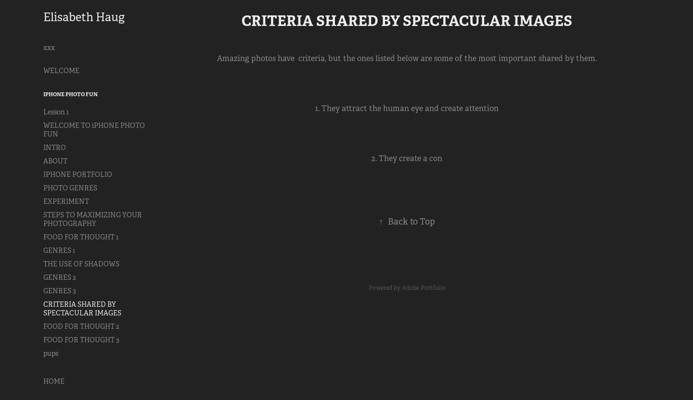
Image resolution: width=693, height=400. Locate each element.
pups (50, 353)
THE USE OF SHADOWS (81, 264)
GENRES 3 (59, 291)
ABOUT (55, 161)
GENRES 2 (59, 277)
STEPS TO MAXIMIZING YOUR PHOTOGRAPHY (92, 219)
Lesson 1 (56, 112)
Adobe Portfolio (424, 288)
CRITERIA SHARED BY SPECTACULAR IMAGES (82, 308)
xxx (49, 47)
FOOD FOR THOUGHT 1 (80, 237)
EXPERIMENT (66, 201)
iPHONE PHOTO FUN (70, 94)
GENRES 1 (59, 250)
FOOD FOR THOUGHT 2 (81, 326)
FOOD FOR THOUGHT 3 (81, 340)
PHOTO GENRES (70, 188)
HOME (53, 381)
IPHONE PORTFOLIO (77, 174)
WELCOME (61, 70)
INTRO (54, 147)
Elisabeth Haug (84, 17)
